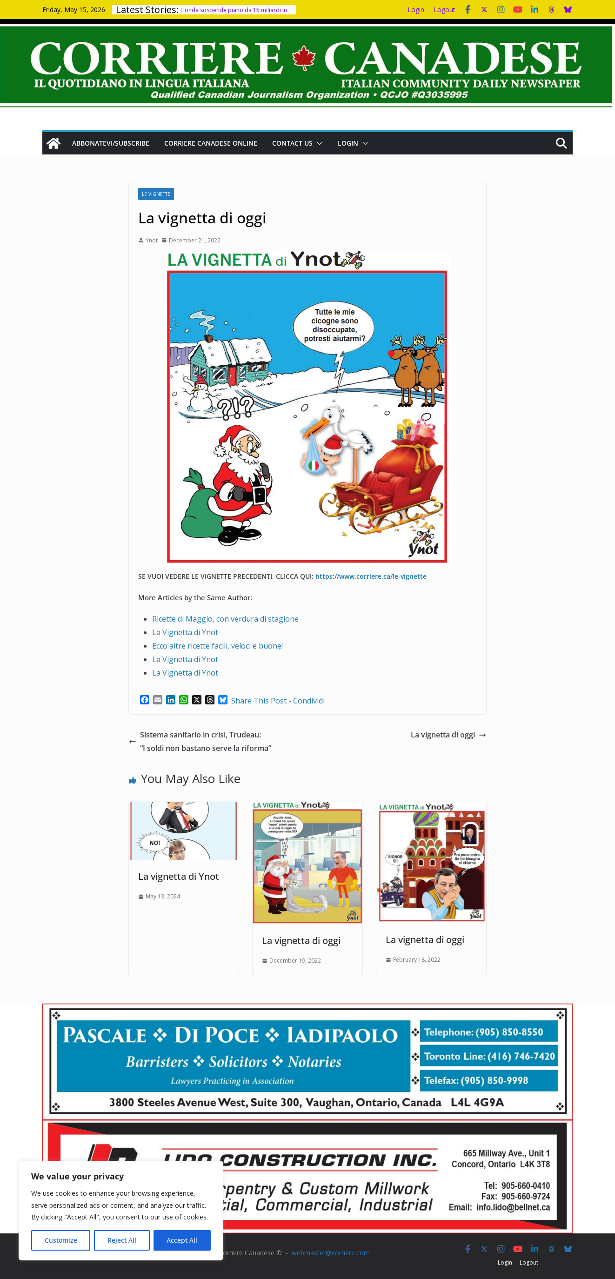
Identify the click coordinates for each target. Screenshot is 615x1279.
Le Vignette (156, 194)
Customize (61, 1240)
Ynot (152, 240)
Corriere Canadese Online (210, 143)
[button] (318, 143)
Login (416, 9)
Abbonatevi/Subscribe (110, 143)
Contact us (292, 143)
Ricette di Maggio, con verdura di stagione (225, 619)
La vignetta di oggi (448, 735)
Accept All (182, 1240)
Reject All (121, 1240)
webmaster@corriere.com (331, 1252)
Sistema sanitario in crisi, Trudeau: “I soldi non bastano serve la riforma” (200, 741)
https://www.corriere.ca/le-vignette (371, 576)
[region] (121, 1210)
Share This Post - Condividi (278, 700)
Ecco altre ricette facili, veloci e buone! (217, 646)
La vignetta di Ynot (178, 876)
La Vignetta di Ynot (185, 632)
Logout (444, 9)
